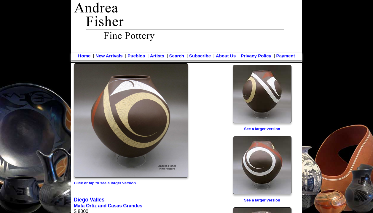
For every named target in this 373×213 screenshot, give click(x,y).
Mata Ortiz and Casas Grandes (108, 205)
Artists (157, 55)
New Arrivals (108, 55)
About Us (226, 55)
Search (176, 55)
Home (84, 55)
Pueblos (136, 55)
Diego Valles (89, 200)
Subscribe (200, 55)
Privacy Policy (256, 55)
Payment (285, 55)
